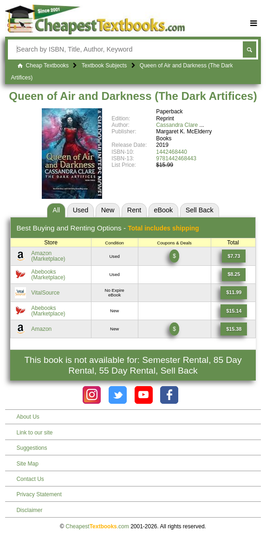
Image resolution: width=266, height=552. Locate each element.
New (108, 210)
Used (81, 210)
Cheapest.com (97, 526)
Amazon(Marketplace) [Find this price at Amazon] (48, 256)
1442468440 (171, 152)
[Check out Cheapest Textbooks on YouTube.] (144, 395)
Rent (134, 210)
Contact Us (30, 479)
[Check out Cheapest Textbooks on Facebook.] (169, 395)
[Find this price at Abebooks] (234, 274)
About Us (27, 417)
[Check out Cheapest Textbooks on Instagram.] (92, 395)
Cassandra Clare (177, 125)
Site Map (27, 463)
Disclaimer (29, 510)
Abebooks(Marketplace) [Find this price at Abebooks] (48, 275)
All (56, 210)
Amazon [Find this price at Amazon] (41, 329)
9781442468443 (176, 158)
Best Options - (107, 228)
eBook (163, 210)
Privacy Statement (38, 494)
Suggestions (31, 448)
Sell (200, 210)
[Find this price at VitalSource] (234, 292)
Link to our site (34, 432)
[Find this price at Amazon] (234, 256)
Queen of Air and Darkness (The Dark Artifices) (133, 96)
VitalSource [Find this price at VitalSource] (45, 292)
